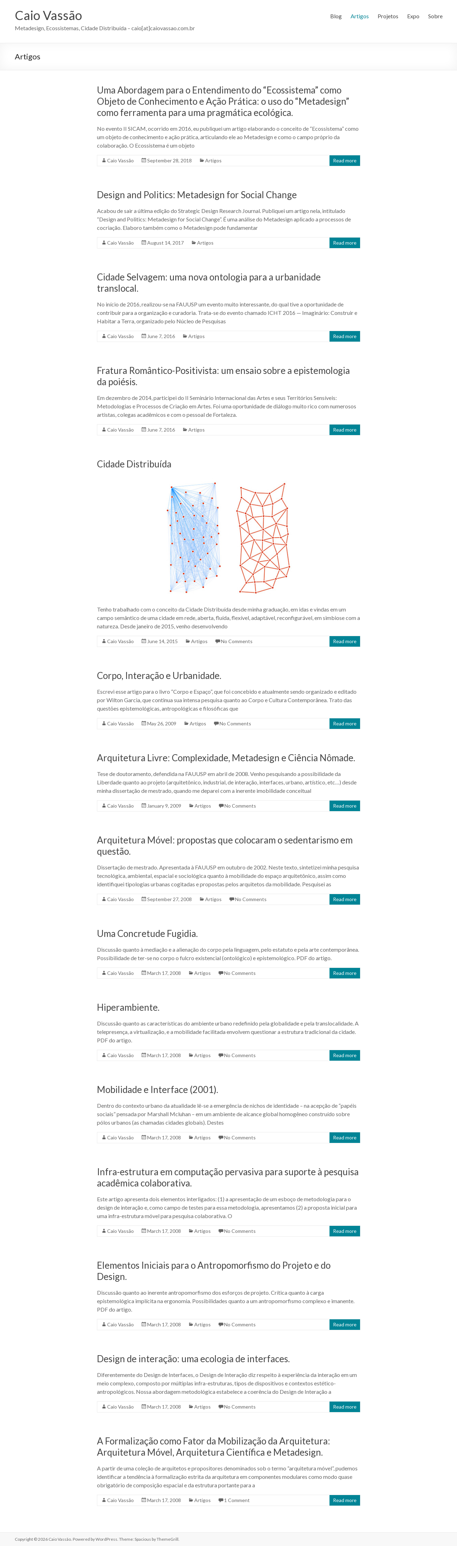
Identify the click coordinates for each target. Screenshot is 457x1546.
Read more (345, 160)
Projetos (388, 16)
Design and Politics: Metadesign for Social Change (197, 194)
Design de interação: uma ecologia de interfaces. (193, 1358)
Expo (413, 16)
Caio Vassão (48, 15)
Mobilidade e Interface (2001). (157, 1089)
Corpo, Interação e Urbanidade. (159, 675)
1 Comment (237, 1500)
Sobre (435, 16)
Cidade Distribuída (134, 464)
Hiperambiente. (128, 1007)
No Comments (237, 641)
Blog (336, 16)
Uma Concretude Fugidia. (147, 933)
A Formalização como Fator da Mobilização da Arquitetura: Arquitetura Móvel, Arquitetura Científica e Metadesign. (213, 1446)
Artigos (360, 16)
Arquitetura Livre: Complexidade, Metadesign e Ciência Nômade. (226, 757)
